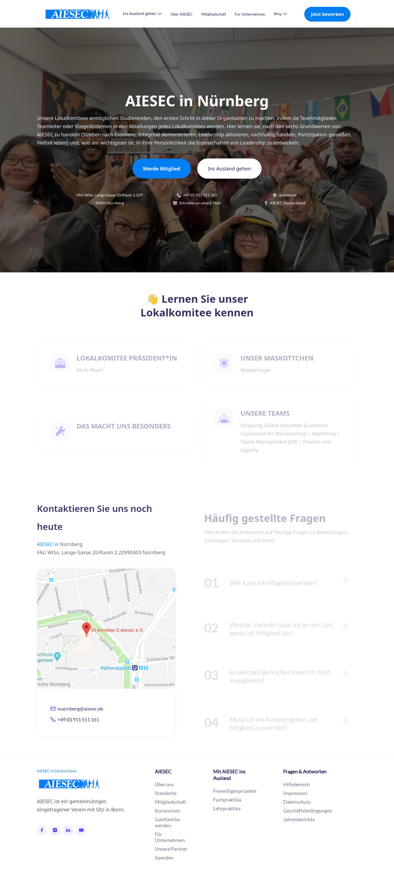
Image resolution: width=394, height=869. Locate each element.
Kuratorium (167, 811)
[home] (83, 14)
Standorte (165, 793)
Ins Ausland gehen (229, 168)
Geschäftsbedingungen (307, 811)
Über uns (164, 784)
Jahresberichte (299, 819)
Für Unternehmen (250, 14)
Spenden (164, 858)
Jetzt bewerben (327, 14)
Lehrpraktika (227, 808)
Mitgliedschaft (213, 14)
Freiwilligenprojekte (234, 791)
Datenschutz (297, 802)
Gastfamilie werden (167, 822)
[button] (142, 13)
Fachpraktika (227, 800)
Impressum (295, 793)
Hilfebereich (296, 784)
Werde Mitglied (161, 168)
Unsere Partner (171, 849)
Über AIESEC (181, 14)
